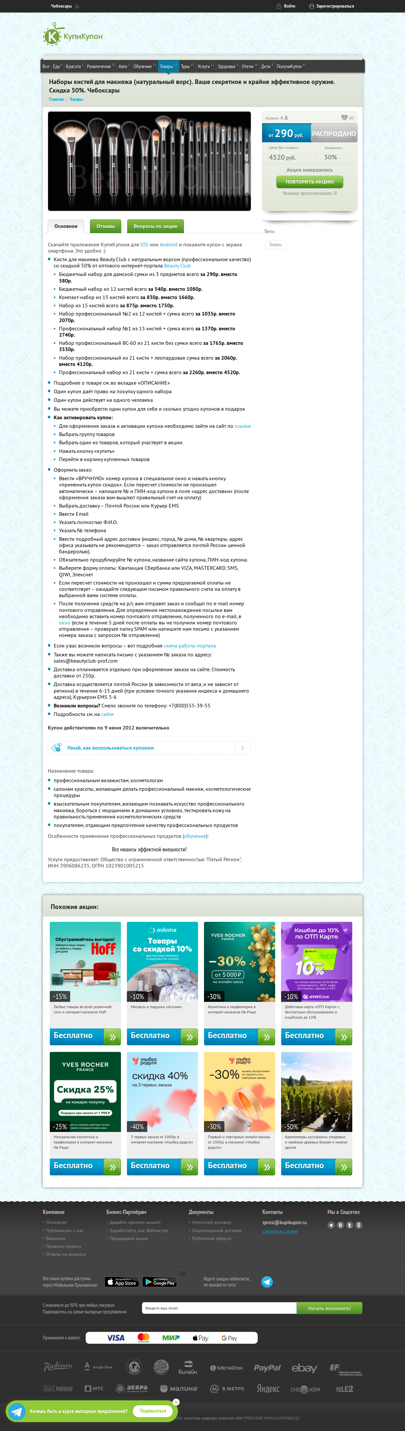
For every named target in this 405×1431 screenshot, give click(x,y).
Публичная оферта (211, 1238)
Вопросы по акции (155, 226)
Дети (267, 65)
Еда (57, 65)
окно (65, 622)
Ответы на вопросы (66, 1254)
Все (46, 66)
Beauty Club (177, 265)
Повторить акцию (310, 181)
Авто (124, 65)
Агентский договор (211, 1222)
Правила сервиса (63, 1246)
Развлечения (101, 65)
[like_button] (344, 118)
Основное (65, 226)
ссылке (243, 426)
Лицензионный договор (217, 1230)
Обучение (144, 65)
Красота (74, 65)
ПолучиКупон (291, 65)
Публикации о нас (65, 1230)
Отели (250, 65)
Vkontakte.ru (340, 1225)
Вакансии (56, 1238)
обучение (195, 836)
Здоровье (228, 65)
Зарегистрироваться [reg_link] (335, 6)
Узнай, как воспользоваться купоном (110, 747)
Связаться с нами (280, 1231)
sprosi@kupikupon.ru (284, 1222)
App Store (121, 1282)
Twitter (349, 1225)
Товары (168, 65)
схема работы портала (190, 645)
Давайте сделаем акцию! (135, 1222)
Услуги (206, 65)
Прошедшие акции (129, 1238)
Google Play (159, 1282)
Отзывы (106, 226)
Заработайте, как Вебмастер (139, 1230)
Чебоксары (61, 6)
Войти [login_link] (289, 6)
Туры (187, 65)
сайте (107, 714)
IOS (145, 244)
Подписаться (153, 1411)
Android (169, 244)
